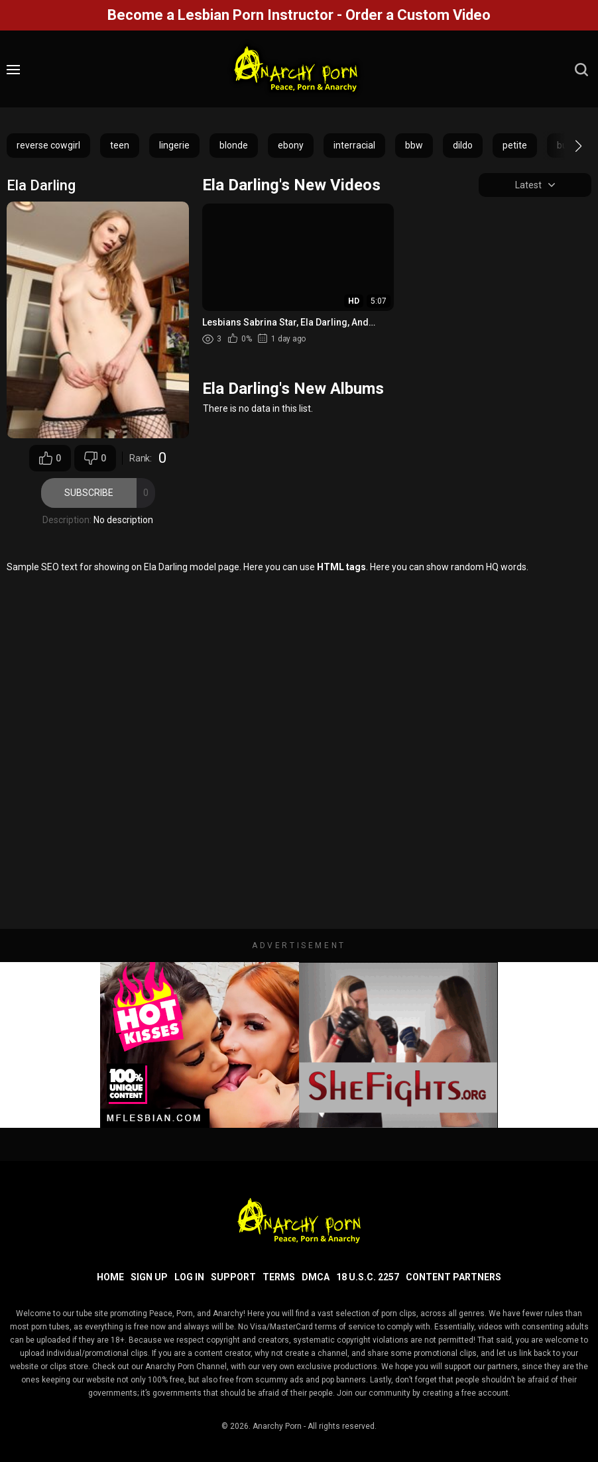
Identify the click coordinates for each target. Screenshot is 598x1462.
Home (110, 1277)
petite (515, 145)
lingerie (174, 145)
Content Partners (453, 1277)
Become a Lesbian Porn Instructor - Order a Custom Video (299, 15)
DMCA (315, 1277)
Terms (279, 1277)
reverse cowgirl (48, 145)
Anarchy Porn (277, 1426)
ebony (291, 145)
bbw (414, 145)
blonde (233, 145)
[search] (581, 70)
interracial (354, 145)
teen (119, 145)
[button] (566, 145)
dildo (463, 145)
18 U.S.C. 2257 (367, 1277)
